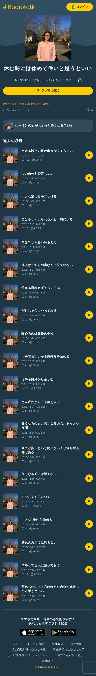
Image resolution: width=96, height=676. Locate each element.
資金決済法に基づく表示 (68, 649)
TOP (17, 643)
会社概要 (57, 643)
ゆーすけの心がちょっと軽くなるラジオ (43, 80)
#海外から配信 (40, 103)
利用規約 (48, 660)
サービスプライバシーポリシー (27, 655)
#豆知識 (25, 103)
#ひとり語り (11, 103)
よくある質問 (35, 643)
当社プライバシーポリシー (72, 655)
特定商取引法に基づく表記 (29, 649)
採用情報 (76, 643)
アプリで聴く (48, 90)
